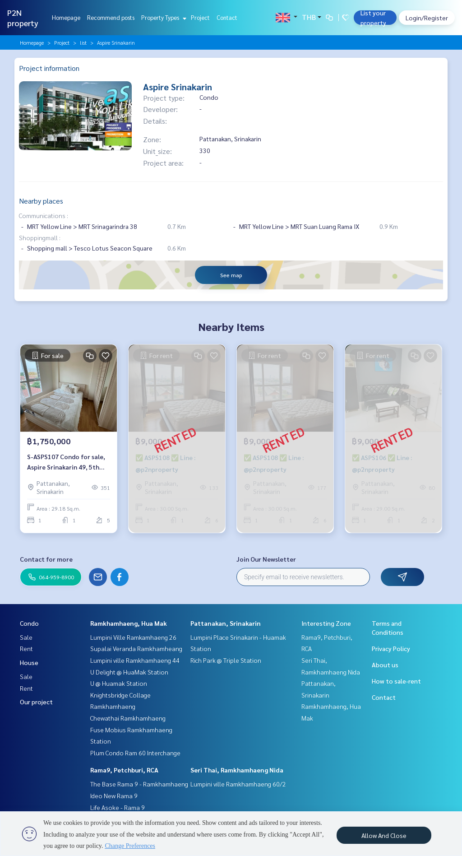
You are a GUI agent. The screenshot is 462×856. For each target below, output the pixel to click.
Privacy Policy (391, 648)
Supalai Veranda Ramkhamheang (136, 648)
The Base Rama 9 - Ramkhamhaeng (139, 784)
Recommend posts (110, 17)
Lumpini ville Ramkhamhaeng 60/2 (238, 784)
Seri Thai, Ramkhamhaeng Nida (236, 770)
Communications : (43, 215)
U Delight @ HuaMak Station (129, 672)
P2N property (22, 17)
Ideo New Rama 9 (114, 795)
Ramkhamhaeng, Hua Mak (128, 623)
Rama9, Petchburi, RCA (124, 770)
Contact (227, 17)
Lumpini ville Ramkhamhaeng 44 (135, 660)
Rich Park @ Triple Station (225, 660)
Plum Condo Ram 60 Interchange (135, 753)
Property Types (162, 17)
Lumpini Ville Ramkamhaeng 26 (133, 637)
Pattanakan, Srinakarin (225, 623)
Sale (26, 637)
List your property (373, 18)
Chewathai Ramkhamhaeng (128, 718)
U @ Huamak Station (118, 683)
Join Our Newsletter (266, 559)
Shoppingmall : (39, 237)
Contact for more (46, 559)
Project (200, 17)
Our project (36, 702)
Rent (26, 648)
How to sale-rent (396, 681)
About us (385, 665)
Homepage (66, 17)
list (83, 42)
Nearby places (41, 200)
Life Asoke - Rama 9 (117, 807)
